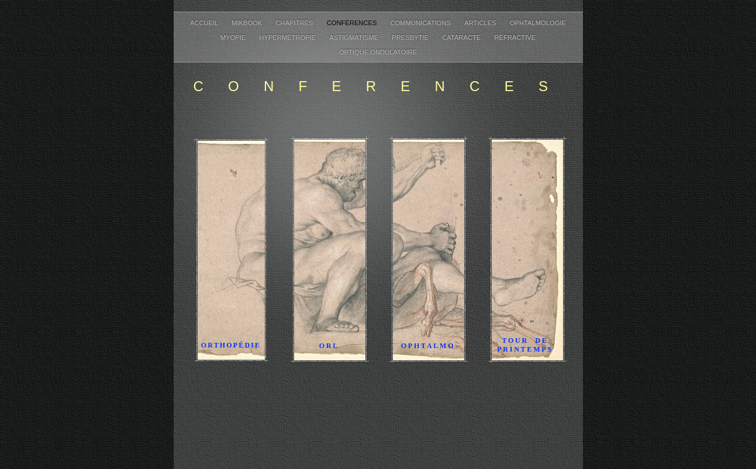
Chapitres (295, 22)
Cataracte (462, 37)
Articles (481, 22)
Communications (422, 22)
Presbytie (411, 37)
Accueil (205, 22)
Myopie (234, 37)
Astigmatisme (354, 37)
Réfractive (515, 37)
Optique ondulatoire (378, 51)
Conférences (353, 22)
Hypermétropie (288, 37)
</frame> (378, 425)
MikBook (248, 22)
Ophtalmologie (538, 22)
